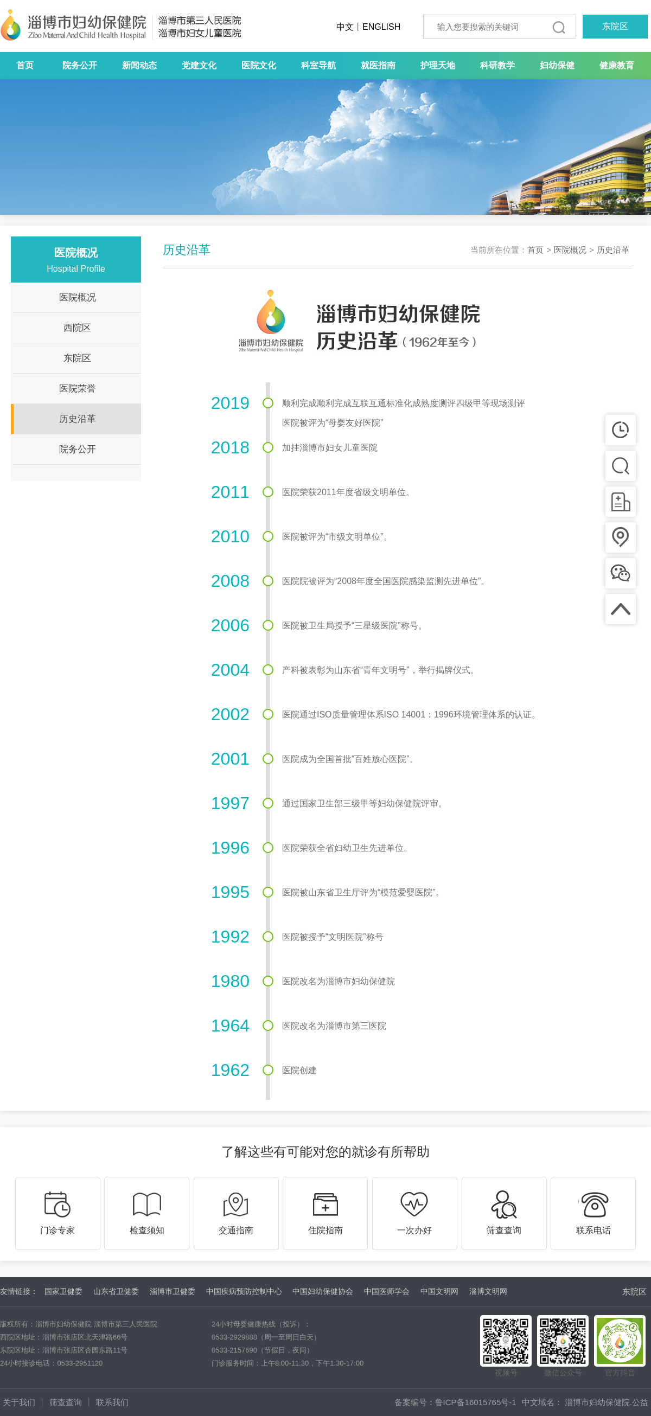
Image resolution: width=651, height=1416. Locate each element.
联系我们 (112, 1402)
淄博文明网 (488, 1291)
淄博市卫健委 (172, 1291)
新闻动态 (139, 65)
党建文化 (199, 65)
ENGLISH (381, 26)
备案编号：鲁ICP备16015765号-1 (455, 1402)
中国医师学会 (387, 1291)
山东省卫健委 (116, 1291)
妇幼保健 (557, 65)
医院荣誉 (77, 388)
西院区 (77, 328)
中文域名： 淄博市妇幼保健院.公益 (585, 1402)
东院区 (615, 26)
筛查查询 (65, 1402)
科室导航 (318, 65)
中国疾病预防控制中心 (244, 1291)
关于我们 (19, 1402)
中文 (345, 26)
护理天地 (437, 65)
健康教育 (616, 65)
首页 (25, 65)
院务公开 (79, 65)
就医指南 (378, 65)
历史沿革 (77, 419)
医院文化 (258, 65)
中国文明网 (439, 1291)
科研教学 (497, 65)
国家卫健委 (63, 1291)
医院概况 (77, 297)
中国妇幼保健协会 (322, 1291)
